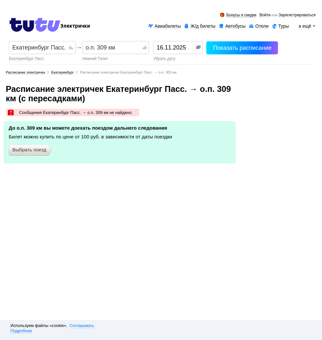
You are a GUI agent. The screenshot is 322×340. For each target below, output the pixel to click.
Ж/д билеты (202, 26)
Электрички (75, 26)
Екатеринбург (62, 72)
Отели (261, 26)
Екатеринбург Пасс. (27, 58)
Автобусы (235, 26)
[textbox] (39, 47)
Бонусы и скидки (241, 15)
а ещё (305, 26)
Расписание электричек (25, 72)
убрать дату (164, 58)
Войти (265, 15)
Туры (283, 26)
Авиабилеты (167, 26)
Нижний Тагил (95, 58)
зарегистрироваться (297, 15)
